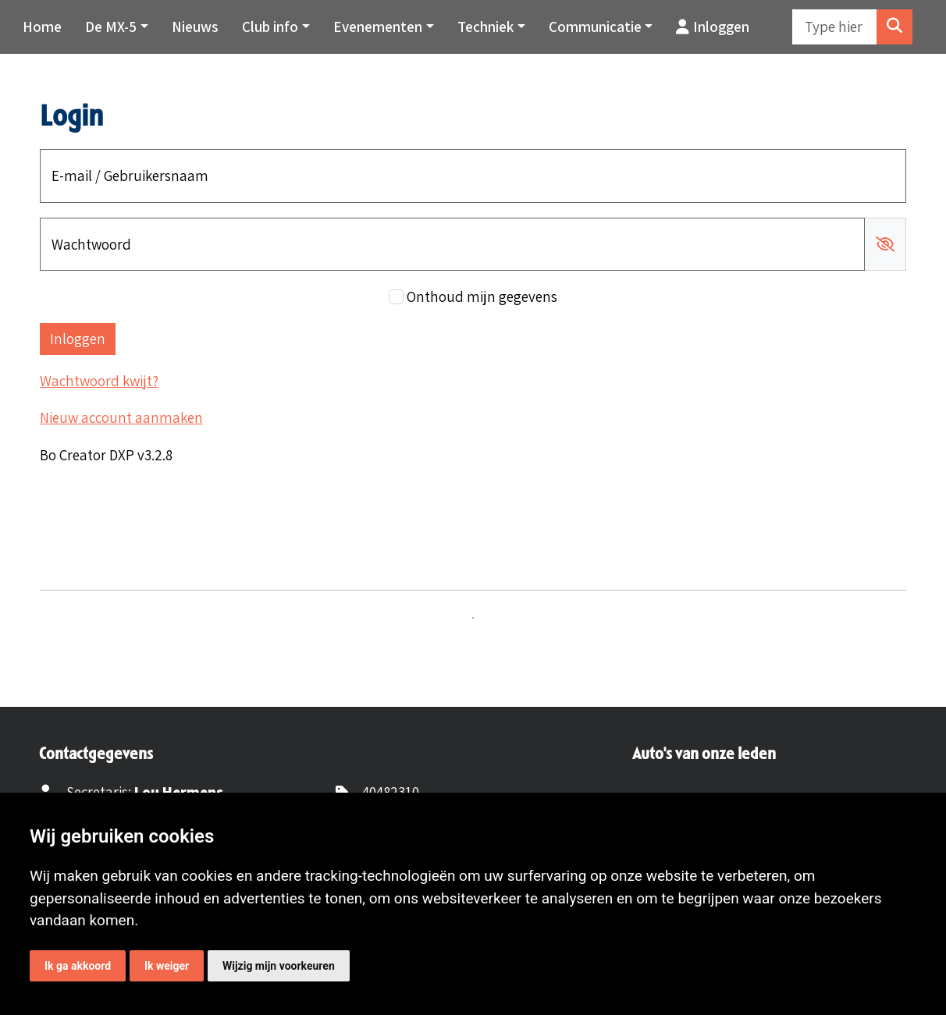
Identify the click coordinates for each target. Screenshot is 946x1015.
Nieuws (195, 26)
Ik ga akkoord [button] (77, 966)
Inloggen (712, 26)
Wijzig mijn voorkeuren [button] (278, 966)
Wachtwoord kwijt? (99, 380)
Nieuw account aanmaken (121, 417)
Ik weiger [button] (166, 966)
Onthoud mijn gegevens (482, 296)
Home (42, 26)
